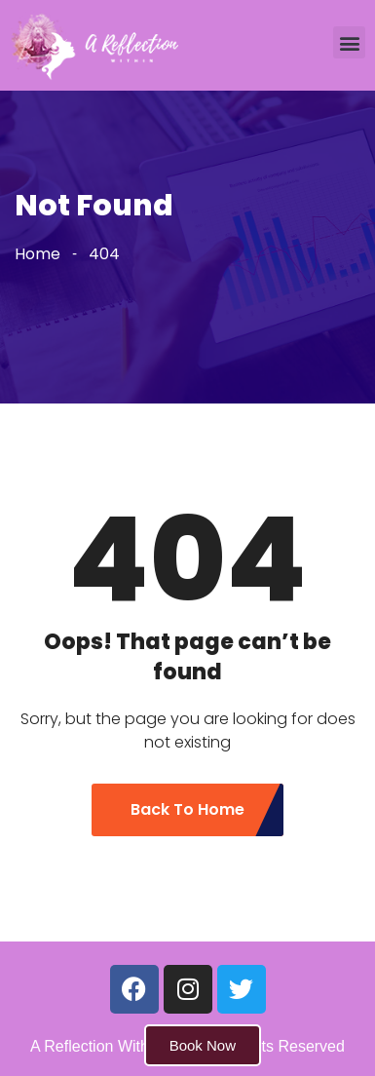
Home (37, 254)
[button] (349, 42)
